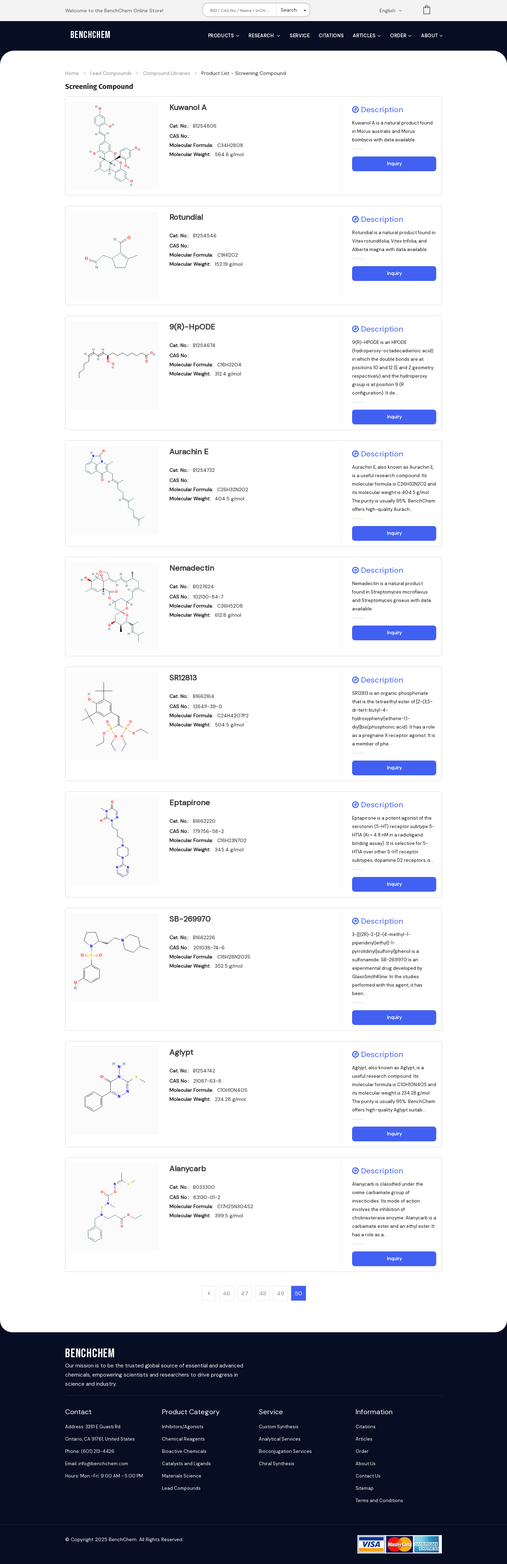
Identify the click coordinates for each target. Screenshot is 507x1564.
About (429, 36)
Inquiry (394, 164)
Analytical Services (280, 1439)
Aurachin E (188, 452)
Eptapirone (189, 802)
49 (280, 1293)
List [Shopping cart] (427, 11)
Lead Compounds (111, 73)
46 (226, 1293)
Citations (331, 36)
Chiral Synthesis (276, 1464)
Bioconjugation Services (285, 1451)
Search (289, 10)
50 (298, 1293)
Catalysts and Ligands (186, 1464)
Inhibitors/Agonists (183, 1427)
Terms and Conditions (379, 1501)
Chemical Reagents (183, 1439)
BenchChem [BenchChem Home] (90, 35)
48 (262, 1293)
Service (300, 36)
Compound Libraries (166, 73)
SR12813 (183, 678)
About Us (366, 1464)
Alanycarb (187, 1169)
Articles (364, 36)
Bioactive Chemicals (184, 1451)
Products (221, 36)
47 (244, 1293)
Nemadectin (191, 568)
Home (72, 73)
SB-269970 (190, 919)
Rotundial (186, 217)
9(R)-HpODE (192, 327)
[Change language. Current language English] (393, 10)
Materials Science (181, 1476)
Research (262, 36)
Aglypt (181, 1052)
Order (398, 36)
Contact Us (368, 1476)
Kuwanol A (188, 107)
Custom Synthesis (279, 1427)
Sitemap (365, 1488)
